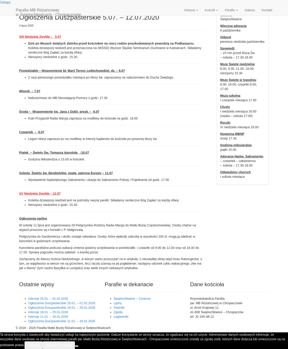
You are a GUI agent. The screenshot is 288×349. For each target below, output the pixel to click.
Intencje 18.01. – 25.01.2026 (48, 312)
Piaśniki (119, 307)
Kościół (211, 10)
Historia (191, 10)
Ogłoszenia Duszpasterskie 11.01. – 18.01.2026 (61, 321)
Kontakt (267, 10)
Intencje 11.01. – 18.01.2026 (48, 316)
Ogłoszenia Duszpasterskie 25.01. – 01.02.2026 (61, 303)
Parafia (231, 10)
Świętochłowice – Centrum (132, 298)
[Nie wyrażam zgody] (77, 346)
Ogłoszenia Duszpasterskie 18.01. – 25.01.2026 (61, 307)
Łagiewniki (121, 316)
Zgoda (118, 312)
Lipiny (118, 303)
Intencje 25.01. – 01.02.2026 (48, 298)
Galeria (250, 10)
